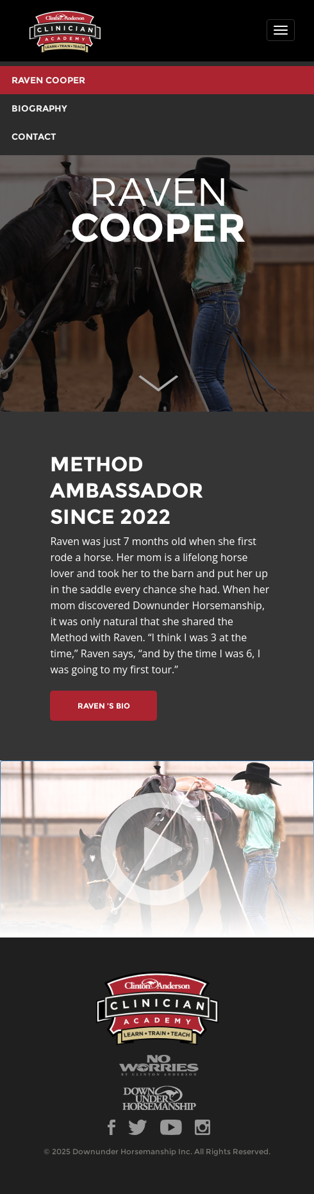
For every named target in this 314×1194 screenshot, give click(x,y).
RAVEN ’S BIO (104, 706)
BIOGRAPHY (39, 108)
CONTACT (34, 136)
